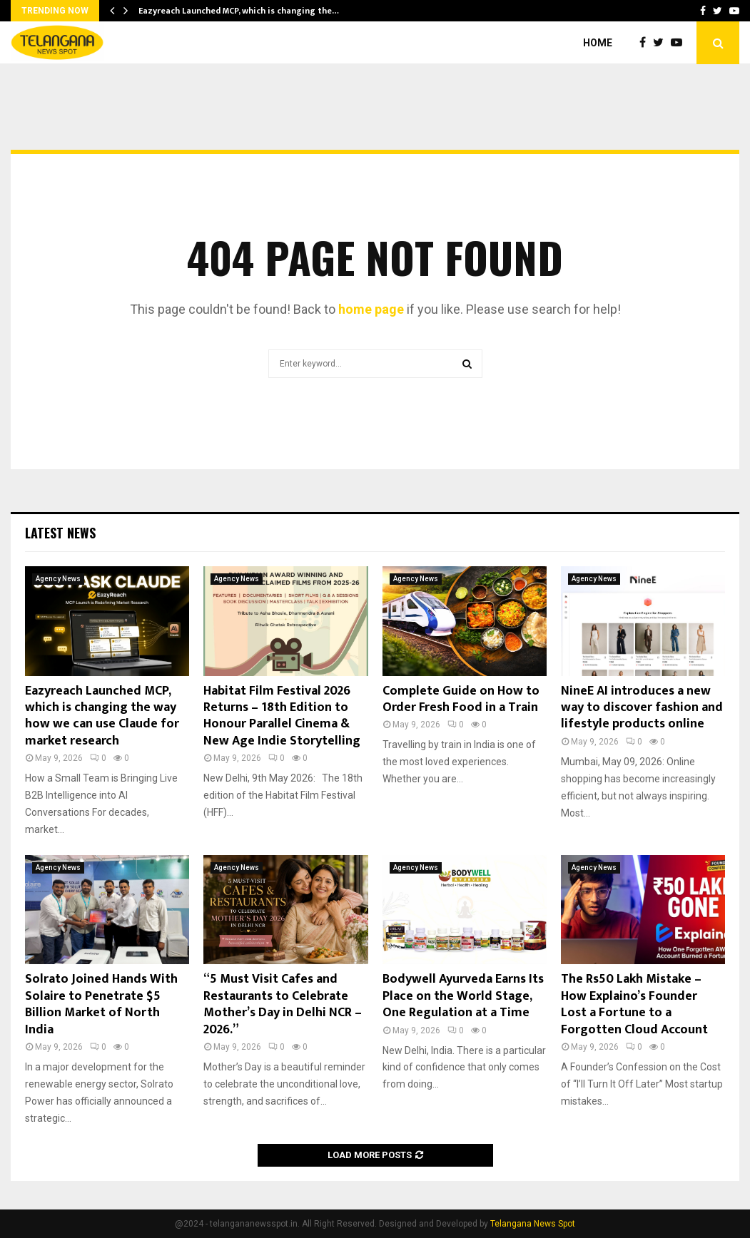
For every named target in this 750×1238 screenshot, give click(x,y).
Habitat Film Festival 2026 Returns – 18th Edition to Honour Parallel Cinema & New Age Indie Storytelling (281, 716)
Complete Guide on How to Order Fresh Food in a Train (460, 699)
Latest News (60, 532)
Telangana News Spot (532, 1224)
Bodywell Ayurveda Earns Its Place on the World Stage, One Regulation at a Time (463, 995)
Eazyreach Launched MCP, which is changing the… (238, 11)
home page (371, 309)
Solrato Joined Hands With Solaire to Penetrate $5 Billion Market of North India (101, 1004)
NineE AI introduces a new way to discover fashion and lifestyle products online (642, 707)
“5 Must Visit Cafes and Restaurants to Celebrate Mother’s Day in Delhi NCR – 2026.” (282, 1004)
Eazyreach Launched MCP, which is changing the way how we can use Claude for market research (102, 716)
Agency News (58, 579)
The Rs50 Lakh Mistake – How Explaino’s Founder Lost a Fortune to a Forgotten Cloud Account (634, 1004)
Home (597, 42)
